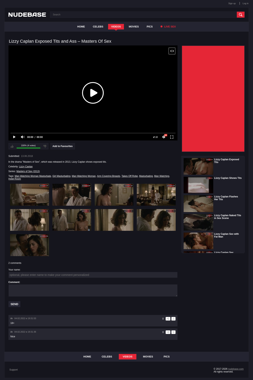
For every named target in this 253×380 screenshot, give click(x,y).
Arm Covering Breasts (108, 176)
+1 (168, 318)
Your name (14, 269)
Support (13, 369)
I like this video (12, 146)
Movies (134, 26)
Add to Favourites (63, 146)
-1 (173, 318)
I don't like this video (45, 146)
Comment (13, 282)
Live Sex (168, 26)
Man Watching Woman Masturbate (33, 176)
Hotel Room (14, 178)
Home (81, 26)
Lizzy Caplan (26, 166)
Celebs (98, 26)
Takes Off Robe (130, 176)
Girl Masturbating (61, 176)
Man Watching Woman (84, 176)
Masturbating (146, 176)
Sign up (232, 3)
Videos (116, 26)
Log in (246, 3)
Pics (150, 26)
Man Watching (161, 176)
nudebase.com (236, 369)
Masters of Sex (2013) (28, 171)
